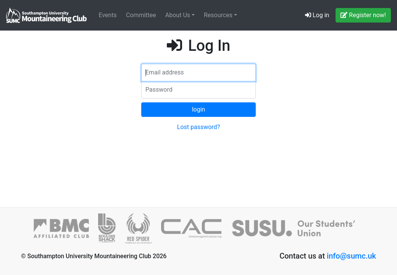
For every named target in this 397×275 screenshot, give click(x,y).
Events (108, 15)
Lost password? (198, 127)
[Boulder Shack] (111, 231)
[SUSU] (297, 231)
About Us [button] (178, 15)
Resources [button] (219, 15)
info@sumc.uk (351, 255)
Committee (141, 15)
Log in (317, 15)
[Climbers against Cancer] (195, 231)
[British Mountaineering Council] (66, 231)
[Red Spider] (143, 231)
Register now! (363, 15)
